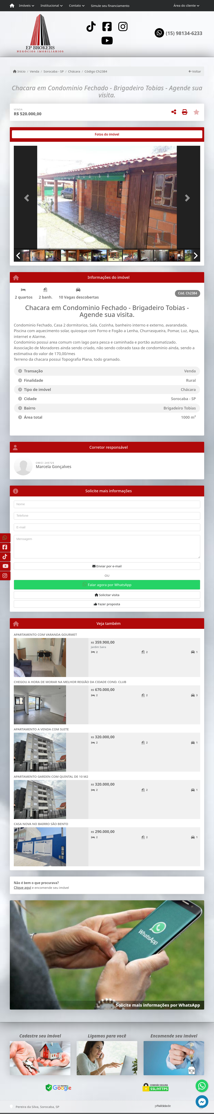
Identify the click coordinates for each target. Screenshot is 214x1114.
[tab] (27, 134)
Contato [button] (75, 5)
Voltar (195, 71)
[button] (28, 198)
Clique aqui (22, 887)
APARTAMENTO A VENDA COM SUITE (41, 729)
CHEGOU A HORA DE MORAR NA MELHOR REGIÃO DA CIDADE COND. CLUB (70, 682)
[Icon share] (91, 26)
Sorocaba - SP (53, 71)
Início (19, 71)
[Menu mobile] (12, 5)
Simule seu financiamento (110, 6)
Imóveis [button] (25, 5)
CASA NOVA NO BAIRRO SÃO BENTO (41, 824)
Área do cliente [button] (185, 5)
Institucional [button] (50, 5)
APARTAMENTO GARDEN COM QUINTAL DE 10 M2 (51, 776)
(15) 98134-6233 (184, 33)
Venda (34, 71)
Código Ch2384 (95, 71)
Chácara (74, 71)
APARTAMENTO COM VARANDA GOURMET (45, 634)
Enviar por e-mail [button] (107, 566)
